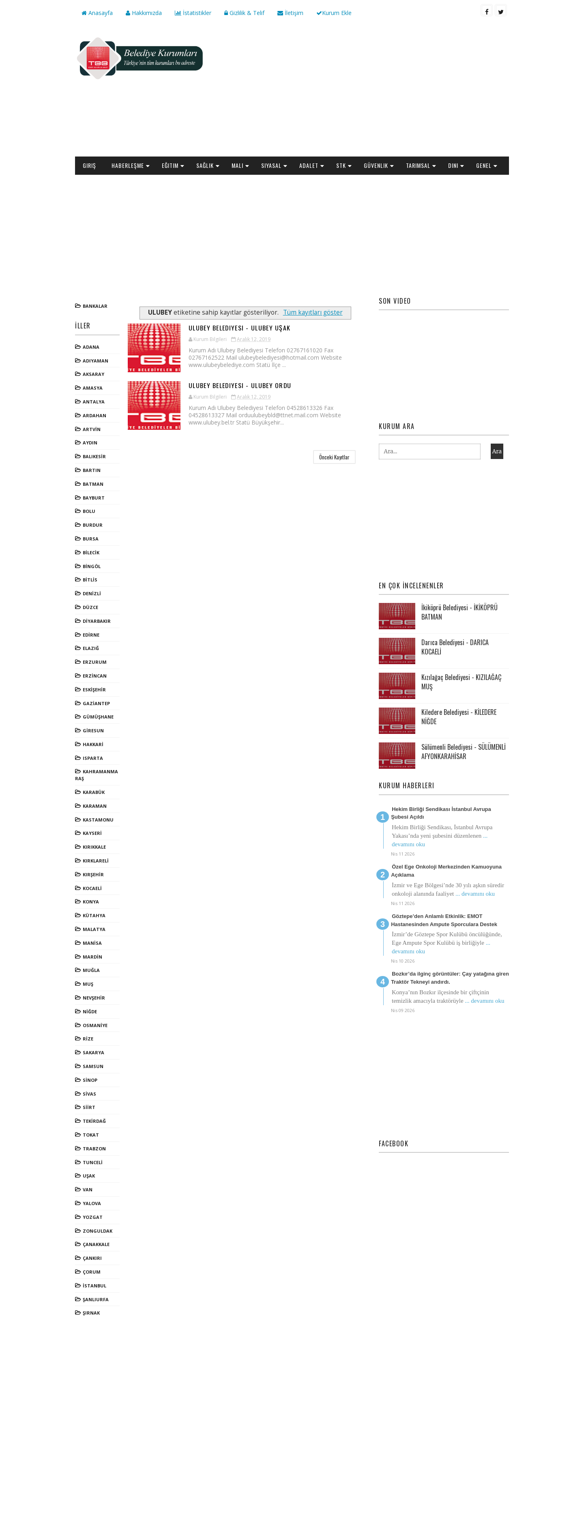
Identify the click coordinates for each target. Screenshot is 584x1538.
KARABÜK (94, 792)
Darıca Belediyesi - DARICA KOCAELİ (455, 646)
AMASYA (93, 388)
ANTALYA (94, 402)
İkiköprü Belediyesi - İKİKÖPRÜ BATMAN (459, 612)
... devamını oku (475, 893)
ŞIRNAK (91, 1313)
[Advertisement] (361, 91)
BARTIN (92, 470)
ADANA (91, 347)
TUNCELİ (93, 1162)
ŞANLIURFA (96, 1299)
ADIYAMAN (95, 361)
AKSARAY (93, 374)
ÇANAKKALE (96, 1244)
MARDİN (92, 957)
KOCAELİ (92, 888)
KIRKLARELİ (96, 861)
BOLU (89, 511)
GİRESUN (93, 730)
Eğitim (170, 165)
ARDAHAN (94, 415)
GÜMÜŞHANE (98, 717)
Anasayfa (97, 13)
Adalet (308, 165)
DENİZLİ (92, 593)
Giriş (89, 165)
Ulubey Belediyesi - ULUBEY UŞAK (240, 327)
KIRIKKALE (94, 847)
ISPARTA (93, 758)
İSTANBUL (94, 1286)
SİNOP (90, 1080)
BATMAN (93, 484)
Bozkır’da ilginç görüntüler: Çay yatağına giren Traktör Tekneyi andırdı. (450, 978)
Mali (237, 165)
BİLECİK (91, 552)
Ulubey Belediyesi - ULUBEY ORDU (240, 385)
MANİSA (92, 943)
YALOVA (92, 1203)
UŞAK (89, 1176)
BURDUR (93, 525)
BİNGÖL (92, 566)
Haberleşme (128, 165)
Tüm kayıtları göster (313, 312)
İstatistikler (193, 13)
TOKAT (91, 1135)
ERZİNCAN (95, 676)
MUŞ (88, 984)
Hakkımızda (144, 13)
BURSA (91, 539)
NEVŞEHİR (94, 998)
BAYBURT (94, 498)
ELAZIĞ (91, 648)
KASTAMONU (98, 820)
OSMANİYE (95, 1025)
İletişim (290, 13)
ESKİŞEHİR (94, 689)
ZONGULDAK (97, 1231)
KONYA (91, 902)
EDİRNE (91, 635)
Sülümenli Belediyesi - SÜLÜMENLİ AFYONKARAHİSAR (463, 751)
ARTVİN (92, 429)
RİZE (88, 1039)
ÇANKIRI (92, 1258)
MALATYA (94, 929)
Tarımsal (418, 165)
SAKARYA (93, 1052)
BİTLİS (90, 580)
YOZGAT (93, 1217)
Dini (453, 165)
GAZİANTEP (96, 703)
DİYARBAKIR (97, 621)
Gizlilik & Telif (244, 13)
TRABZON (94, 1148)
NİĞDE (90, 1011)
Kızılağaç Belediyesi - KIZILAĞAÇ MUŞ (461, 681)
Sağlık (205, 165)
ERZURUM (95, 662)
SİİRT (89, 1107)
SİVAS (89, 1094)
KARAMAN (95, 806)
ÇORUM (92, 1272)
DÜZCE (90, 607)
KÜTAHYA (94, 915)
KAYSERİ (92, 833)
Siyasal (271, 165)
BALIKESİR (94, 456)
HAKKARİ (93, 744)
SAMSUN (93, 1066)
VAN (87, 1189)
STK (341, 165)
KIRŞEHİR (93, 874)
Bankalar (95, 306)
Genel (484, 165)
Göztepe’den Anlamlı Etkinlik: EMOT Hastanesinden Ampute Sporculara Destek (444, 920)
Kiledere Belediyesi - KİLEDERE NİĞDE (458, 716)
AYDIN (90, 443)
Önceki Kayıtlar (334, 457)
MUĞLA (91, 970)
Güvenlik (376, 165)
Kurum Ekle (334, 13)
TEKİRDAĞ (94, 1121)
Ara (497, 451)
